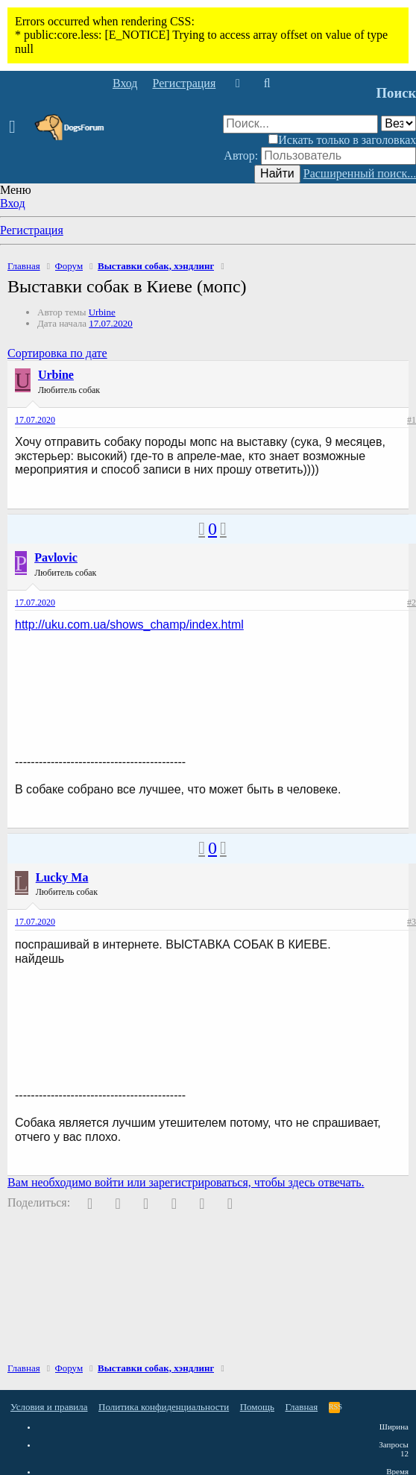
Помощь (257, 1406)
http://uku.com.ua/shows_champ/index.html (129, 624)
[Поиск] (266, 83)
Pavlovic (56, 557)
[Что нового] (237, 83)
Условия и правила (49, 1406)
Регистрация (31, 230)
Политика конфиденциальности (163, 1406)
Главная (302, 1406)
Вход (12, 203)
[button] (17, 127)
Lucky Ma (62, 877)
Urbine (102, 312)
